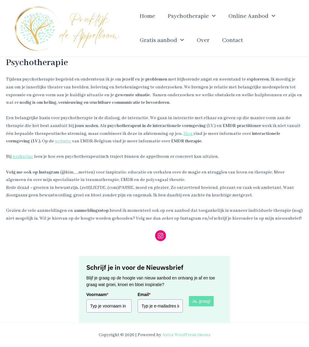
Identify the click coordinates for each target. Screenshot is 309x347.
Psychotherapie (192, 16)
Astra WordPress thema (186, 335)
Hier (188, 133)
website (63, 141)
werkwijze (22, 156)
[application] (212, 16)
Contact (232, 40)
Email (144, 294)
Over (203, 40)
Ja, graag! (201, 301)
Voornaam (97, 294)
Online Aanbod (252, 16)
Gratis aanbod (162, 40)
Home (147, 16)
